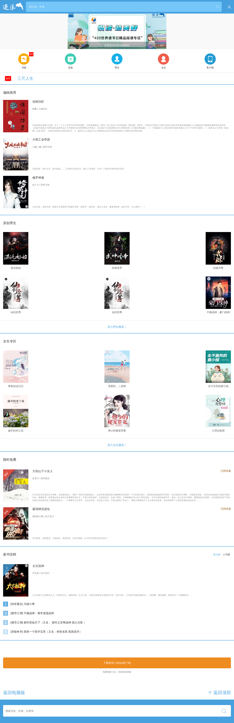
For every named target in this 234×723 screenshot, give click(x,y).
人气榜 (226, 554)
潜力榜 (216, 554)
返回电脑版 (14, 692)
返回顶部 (219, 692)
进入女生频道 (117, 444)
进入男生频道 (117, 326)
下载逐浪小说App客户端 (117, 662)
